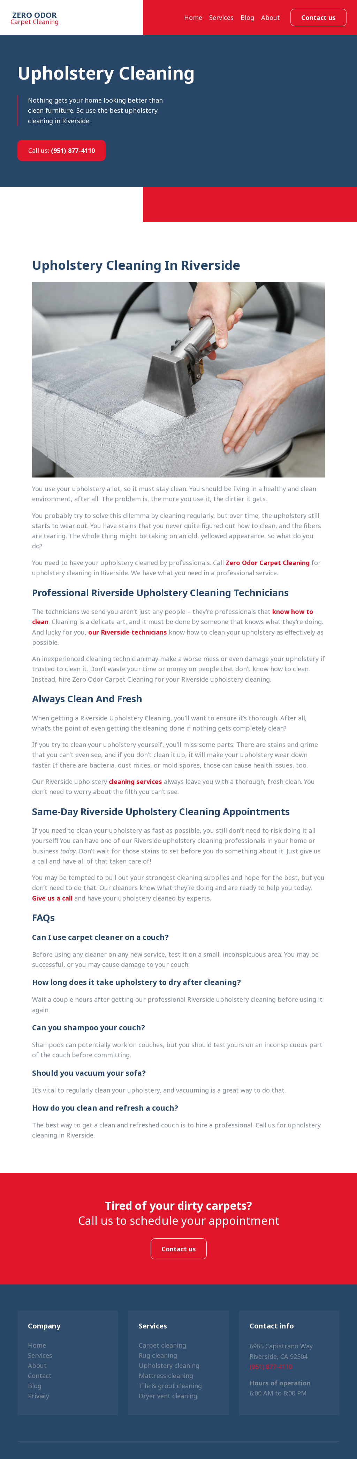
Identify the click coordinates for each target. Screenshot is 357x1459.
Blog (247, 17)
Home (193, 17)
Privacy (38, 1396)
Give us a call (52, 898)
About (270, 17)
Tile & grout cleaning (170, 1386)
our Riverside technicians (127, 632)
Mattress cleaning (166, 1375)
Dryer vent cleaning (168, 1396)
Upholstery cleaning (169, 1365)
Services (221, 17)
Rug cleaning (158, 1355)
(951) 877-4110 (61, 150)
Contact (40, 1375)
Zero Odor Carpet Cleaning (268, 562)
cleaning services (135, 781)
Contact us (318, 17)
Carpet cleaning (162, 1345)
